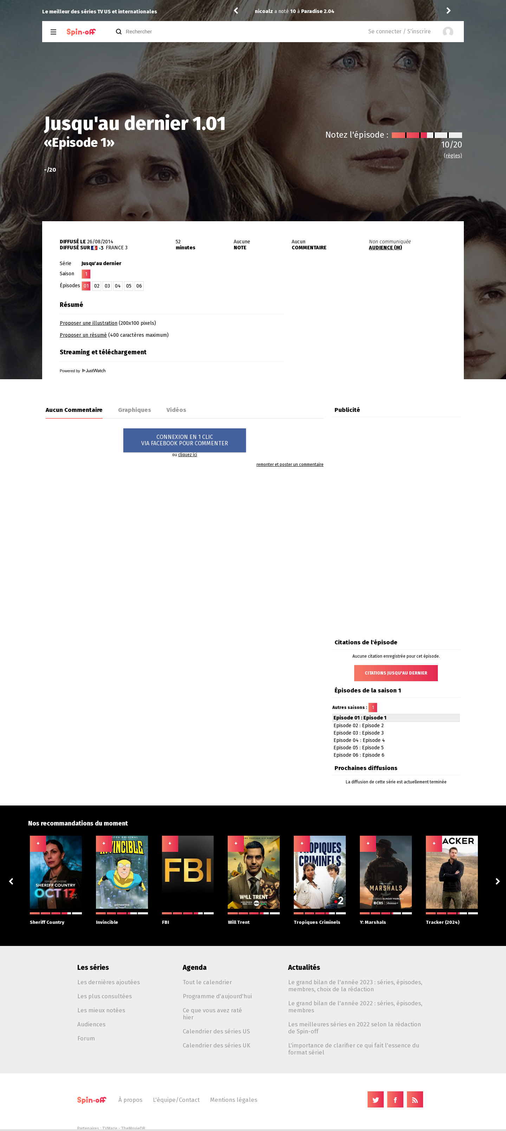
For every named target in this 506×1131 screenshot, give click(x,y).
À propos (130, 1099)
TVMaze (109, 1128)
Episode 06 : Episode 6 (358, 755)
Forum (86, 1038)
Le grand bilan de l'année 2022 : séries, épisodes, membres (355, 1007)
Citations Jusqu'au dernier (396, 673)
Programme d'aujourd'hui (217, 996)
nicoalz (264, 11)
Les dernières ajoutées (108, 982)
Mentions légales (233, 1099)
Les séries (93, 968)
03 (107, 286)
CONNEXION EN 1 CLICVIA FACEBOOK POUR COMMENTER (184, 440)
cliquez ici (187, 454)
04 (118, 286)
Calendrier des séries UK (216, 1045)
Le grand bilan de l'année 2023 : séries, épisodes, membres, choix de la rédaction (355, 986)
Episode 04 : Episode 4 (359, 740)
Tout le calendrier (207, 982)
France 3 (117, 248)
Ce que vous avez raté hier (212, 1014)
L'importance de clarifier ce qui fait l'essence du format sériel (353, 1049)
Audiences (91, 1024)
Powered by (82, 371)
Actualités (304, 968)
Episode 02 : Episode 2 (358, 726)
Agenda (195, 968)
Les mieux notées (101, 1010)
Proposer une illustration (88, 323)
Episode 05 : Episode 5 (358, 748)
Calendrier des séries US (216, 1031)
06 (139, 286)
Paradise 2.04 (318, 11)
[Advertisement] (382, 341)
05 (128, 286)
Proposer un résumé (83, 335)
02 (96, 286)
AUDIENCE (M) (385, 248)
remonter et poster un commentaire (290, 464)
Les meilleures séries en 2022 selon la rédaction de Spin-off (354, 1028)
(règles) (453, 156)
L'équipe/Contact (176, 1099)
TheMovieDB (133, 1128)
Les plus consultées (104, 996)
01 (86, 286)
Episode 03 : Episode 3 (358, 733)
